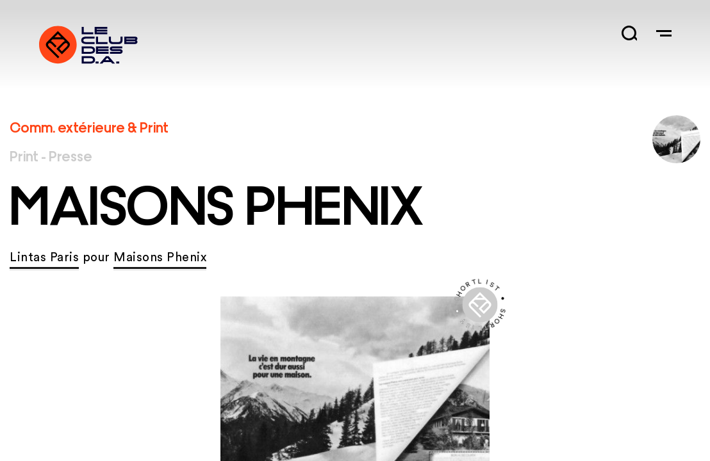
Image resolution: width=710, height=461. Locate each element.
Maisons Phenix (159, 258)
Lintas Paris (44, 258)
